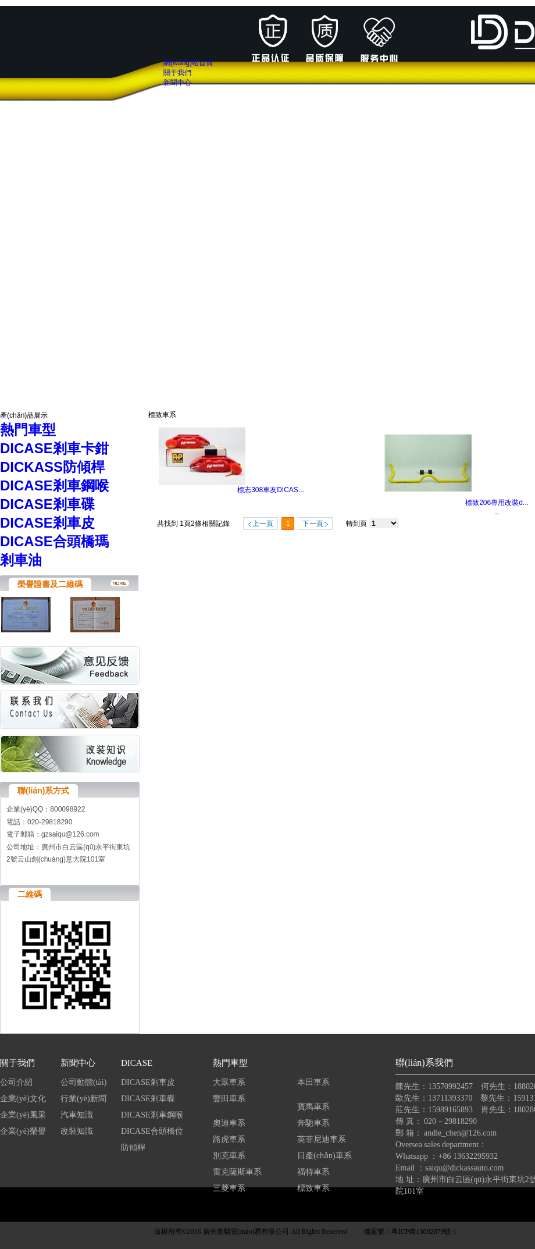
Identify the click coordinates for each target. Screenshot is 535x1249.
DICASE (136, 1062)
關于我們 (17, 1062)
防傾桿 (133, 1147)
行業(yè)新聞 (83, 1098)
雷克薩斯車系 (237, 1172)
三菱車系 (229, 1188)
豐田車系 (229, 1098)
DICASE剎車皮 (148, 1082)
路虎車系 (229, 1139)
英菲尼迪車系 (321, 1139)
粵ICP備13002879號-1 (424, 1231)
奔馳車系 (313, 1123)
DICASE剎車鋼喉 (152, 1115)
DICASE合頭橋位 (152, 1131)
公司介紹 (16, 1082)
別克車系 (229, 1155)
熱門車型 (230, 1062)
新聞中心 (77, 1062)
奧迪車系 (229, 1123)
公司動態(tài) (83, 1082)
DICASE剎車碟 (148, 1098)
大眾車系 (229, 1082)
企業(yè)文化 (23, 1098)
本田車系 (313, 1082)
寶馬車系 (313, 1106)
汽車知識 (77, 1115)
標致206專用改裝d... (497, 503)
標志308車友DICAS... (270, 490)
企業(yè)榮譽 (23, 1131)
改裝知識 (76, 1131)
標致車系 (313, 1188)
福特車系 (313, 1172)
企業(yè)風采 (23, 1115)
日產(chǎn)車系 (324, 1155)
